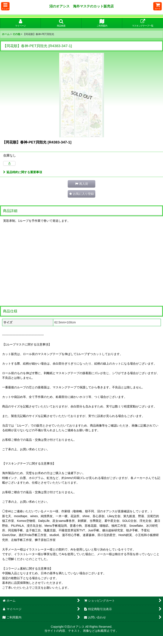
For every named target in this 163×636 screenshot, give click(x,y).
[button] (5, 6)
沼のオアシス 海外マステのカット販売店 (81, 6)
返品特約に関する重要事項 (22, 172)
